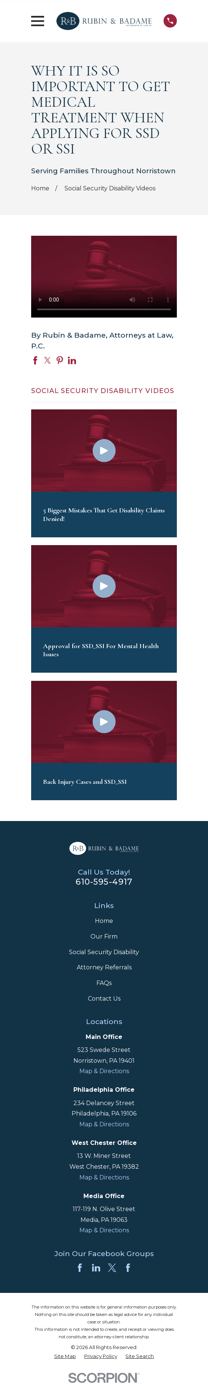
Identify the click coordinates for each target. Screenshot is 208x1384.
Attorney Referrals (104, 967)
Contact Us (104, 998)
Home (104, 920)
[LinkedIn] (96, 1268)
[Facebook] (80, 1268)
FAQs (104, 982)
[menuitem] (65, 1356)
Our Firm (104, 936)
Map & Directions (104, 1071)
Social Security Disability (104, 952)
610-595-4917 (104, 881)
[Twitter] (112, 1268)
